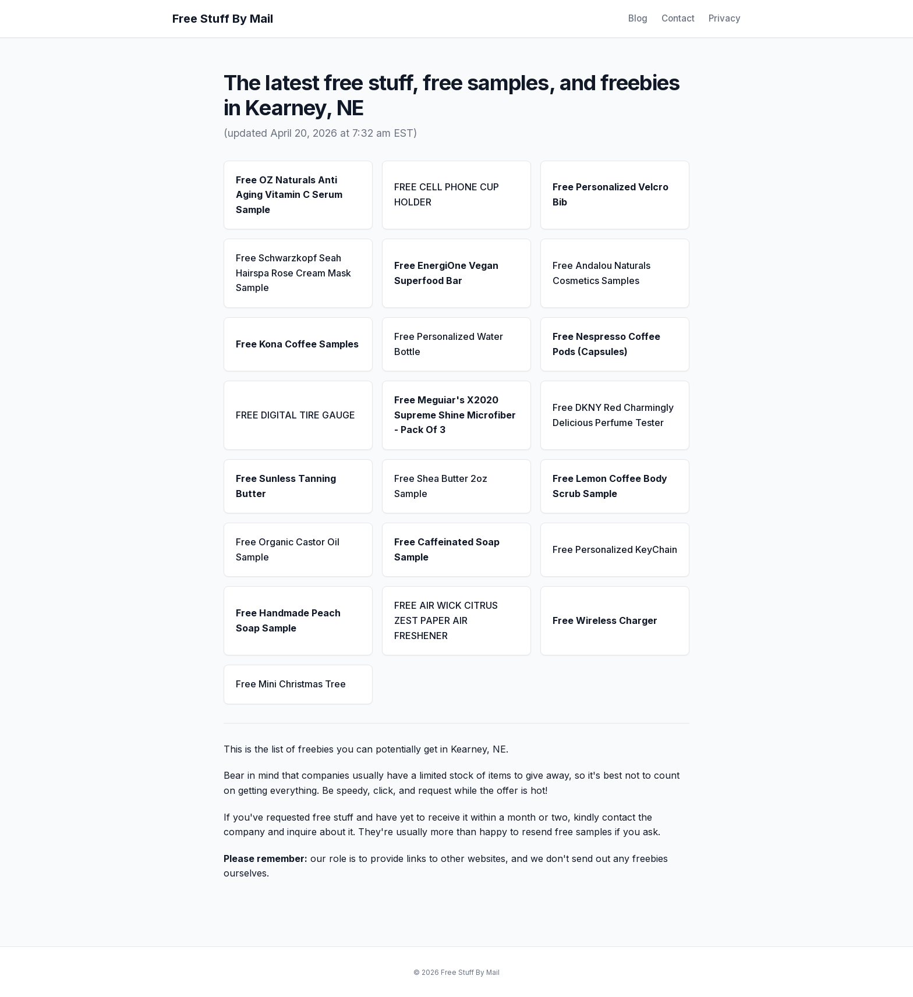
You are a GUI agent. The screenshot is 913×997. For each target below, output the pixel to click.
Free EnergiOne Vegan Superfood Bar (446, 273)
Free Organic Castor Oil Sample (287, 549)
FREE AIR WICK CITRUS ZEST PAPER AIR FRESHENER (446, 620)
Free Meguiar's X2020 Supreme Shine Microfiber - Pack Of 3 (455, 414)
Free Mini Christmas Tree (291, 684)
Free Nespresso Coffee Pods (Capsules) (606, 344)
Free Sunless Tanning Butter (286, 486)
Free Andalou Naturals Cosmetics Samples (601, 273)
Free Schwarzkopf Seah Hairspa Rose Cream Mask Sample (293, 272)
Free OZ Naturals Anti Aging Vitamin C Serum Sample (289, 194)
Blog (637, 18)
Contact (678, 18)
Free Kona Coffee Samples (297, 344)
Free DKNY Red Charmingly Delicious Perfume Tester (613, 415)
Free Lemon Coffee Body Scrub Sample (610, 486)
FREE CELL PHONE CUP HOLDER (446, 194)
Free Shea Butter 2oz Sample (440, 486)
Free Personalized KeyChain (615, 549)
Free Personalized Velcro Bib (610, 194)
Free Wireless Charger (605, 620)
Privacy (725, 18)
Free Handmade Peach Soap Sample (288, 620)
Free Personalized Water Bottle (448, 344)
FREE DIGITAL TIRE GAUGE (295, 415)
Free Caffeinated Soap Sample (447, 549)
